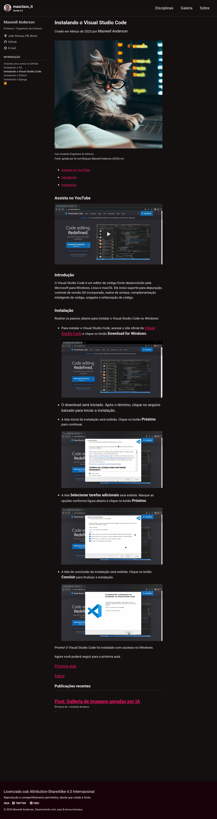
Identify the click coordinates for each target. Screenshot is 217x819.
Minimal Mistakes (76, 809)
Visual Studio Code (77, 362)
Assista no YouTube (77, 175)
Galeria (186, 8)
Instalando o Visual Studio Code (22, 73)
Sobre (205, 8)
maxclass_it (23, 8)
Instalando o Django (15, 81)
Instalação (70, 190)
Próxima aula (65, 710)
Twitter (20, 803)
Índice (60, 720)
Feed (37, 803)
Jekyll (60, 809)
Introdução (70, 182)
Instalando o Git (13, 69)
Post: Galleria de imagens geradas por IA (97, 747)
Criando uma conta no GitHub (21, 65)
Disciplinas (164, 8)
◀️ (5, 85)
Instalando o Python (15, 77)
